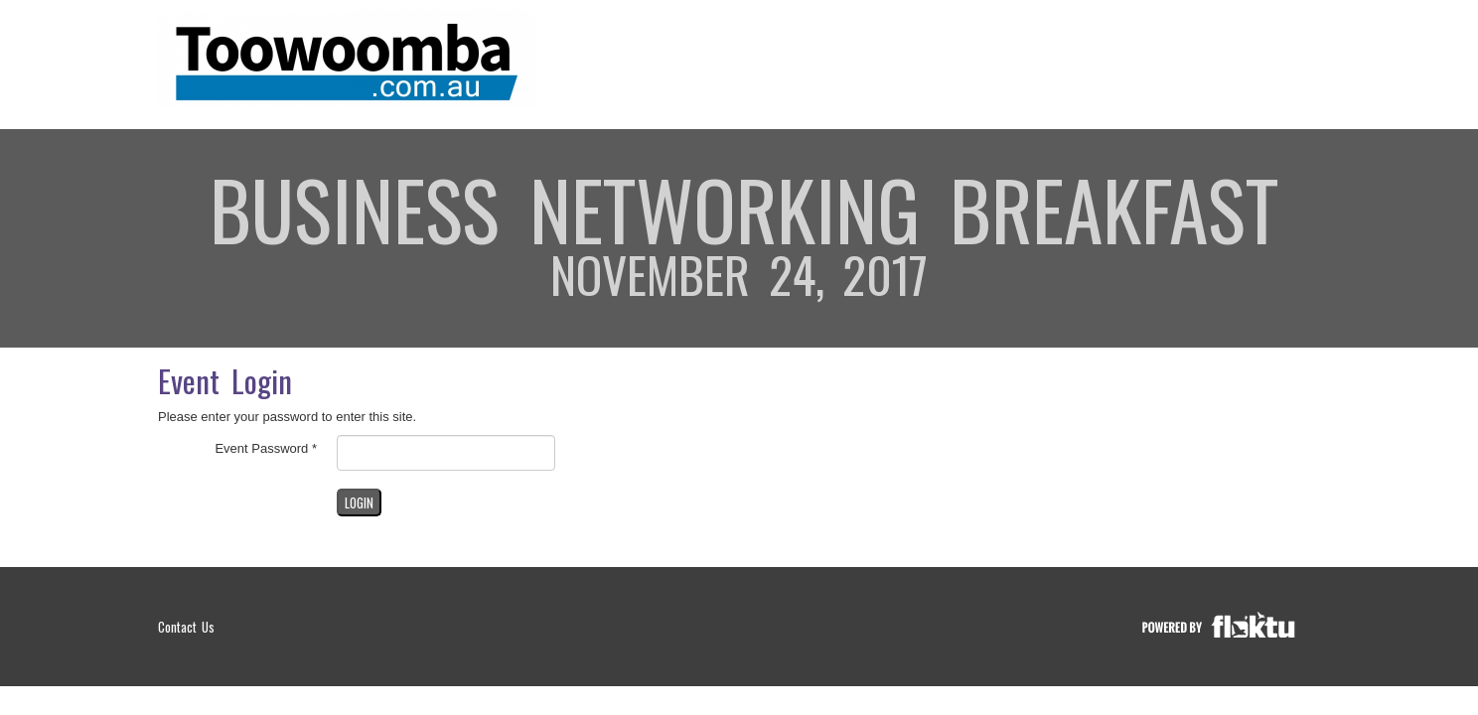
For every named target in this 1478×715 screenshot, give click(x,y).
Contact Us (186, 627)
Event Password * (266, 448)
